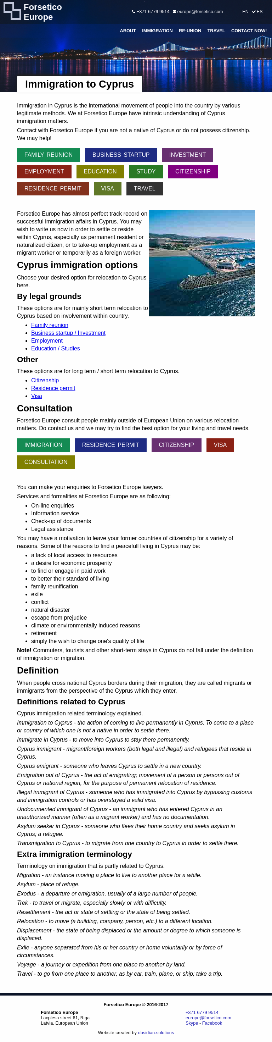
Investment (187, 155)
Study (145, 171)
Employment (44, 171)
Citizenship (193, 171)
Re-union (190, 30)
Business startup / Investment (68, 333)
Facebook (212, 1023)
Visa (107, 188)
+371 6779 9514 (150, 11)
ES (259, 11)
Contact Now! (249, 30)
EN (245, 11)
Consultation (46, 462)
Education (100, 171)
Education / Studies (55, 348)
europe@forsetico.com (198, 11)
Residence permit (52, 188)
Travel (216, 30)
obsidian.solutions (156, 1032)
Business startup (120, 155)
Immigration (157, 30)
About (128, 30)
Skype (192, 1023)
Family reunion (48, 155)
